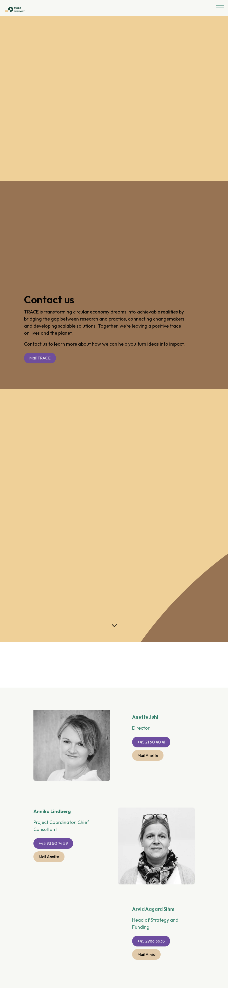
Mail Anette (147, 755)
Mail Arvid (146, 954)
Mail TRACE (40, 358)
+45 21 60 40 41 (151, 742)
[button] (156, 866)
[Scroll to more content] (114, 625)
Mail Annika (49, 856)
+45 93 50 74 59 (53, 843)
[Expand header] (220, 8)
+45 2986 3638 (151, 941)
